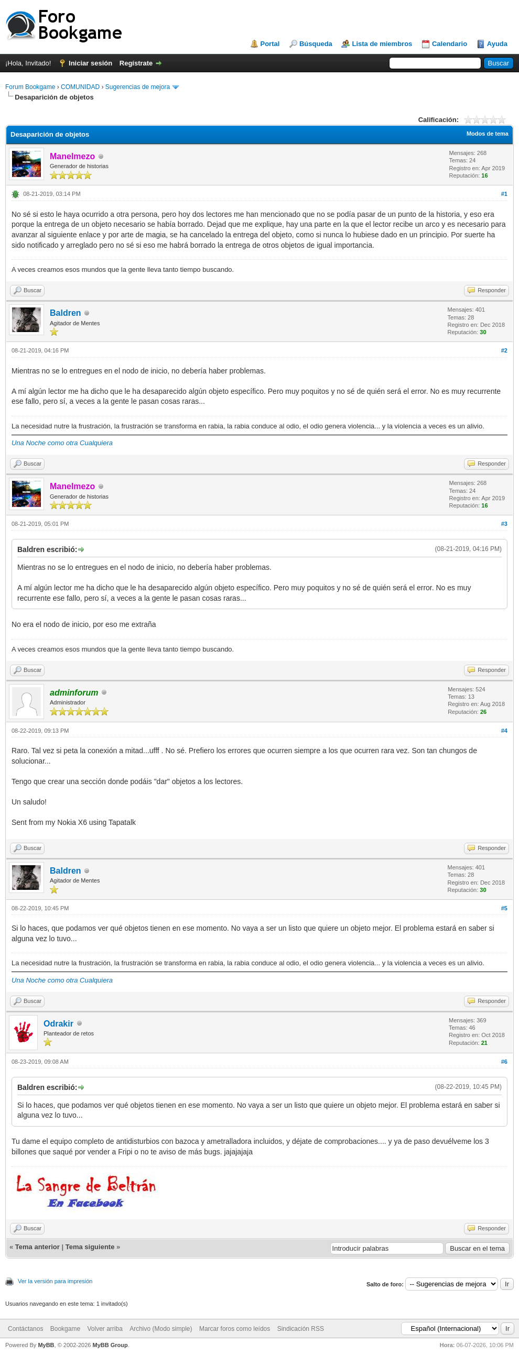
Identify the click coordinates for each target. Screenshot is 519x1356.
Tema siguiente (90, 1247)
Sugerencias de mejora (137, 87)
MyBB (46, 1345)
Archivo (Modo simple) (160, 1328)
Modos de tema (488, 133)
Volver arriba (104, 1328)
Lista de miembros (382, 44)
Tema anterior (37, 1247)
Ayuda (497, 44)
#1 (504, 194)
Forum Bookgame (30, 87)
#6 (504, 1062)
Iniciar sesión (90, 63)
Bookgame (65, 1328)
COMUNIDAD (80, 87)
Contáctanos (25, 1328)
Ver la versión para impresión (55, 1281)
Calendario (449, 44)
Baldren (65, 312)
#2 (504, 350)
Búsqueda (315, 44)
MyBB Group (109, 1345)
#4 (504, 730)
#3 (504, 524)
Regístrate (136, 63)
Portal (270, 44)
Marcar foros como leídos (234, 1328)
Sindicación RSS (300, 1328)
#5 (504, 908)
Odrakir (58, 1023)
